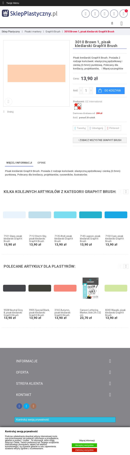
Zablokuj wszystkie (84, 450)
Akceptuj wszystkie (84, 445)
